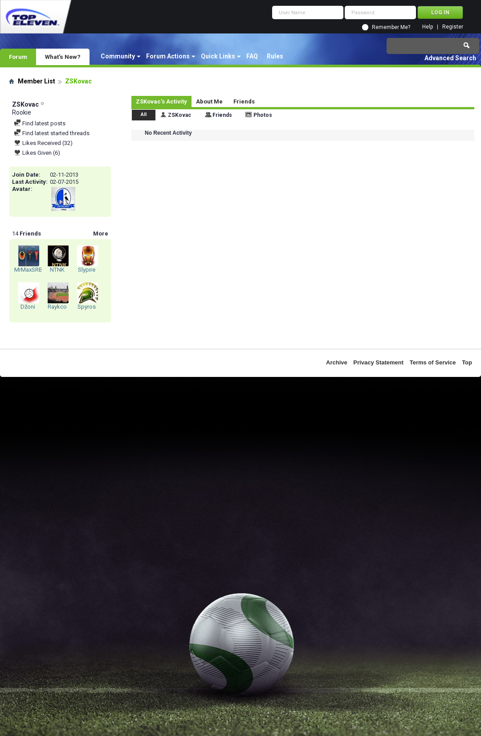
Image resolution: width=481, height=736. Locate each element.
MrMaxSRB (28, 269)
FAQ (252, 56)
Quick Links (218, 56)
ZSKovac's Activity (161, 101)
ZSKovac (179, 115)
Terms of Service (433, 362)
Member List (36, 81)
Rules (275, 56)
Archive (336, 362)
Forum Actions (168, 56)
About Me (209, 101)
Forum (18, 56)
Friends (244, 101)
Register (452, 27)
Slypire (86, 269)
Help (427, 27)
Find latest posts (39, 123)
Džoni (27, 306)
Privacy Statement (378, 362)
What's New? (63, 56)
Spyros (86, 306)
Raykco (57, 306)
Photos (262, 115)
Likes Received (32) (43, 143)
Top (467, 362)
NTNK (57, 269)
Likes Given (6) (37, 152)
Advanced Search (450, 58)
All (144, 114)
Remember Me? (391, 27)
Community (118, 56)
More (100, 233)
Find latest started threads (52, 133)
